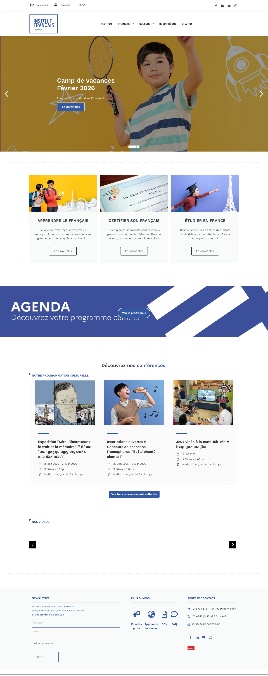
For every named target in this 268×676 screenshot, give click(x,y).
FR (79, 5)
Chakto (187, 23)
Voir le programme (134, 310)
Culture (144, 23)
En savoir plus (149, 104)
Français (124, 23)
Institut (106, 23)
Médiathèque (168, 23)
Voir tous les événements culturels (134, 492)
